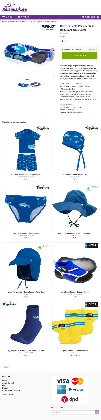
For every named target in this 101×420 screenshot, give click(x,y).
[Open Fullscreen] (54, 75)
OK (97, 412)
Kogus (62, 36)
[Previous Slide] (5, 51)
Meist (4, 385)
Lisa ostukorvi (79, 55)
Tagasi (5, 367)
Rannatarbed (12, 22)
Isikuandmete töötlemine (11, 390)
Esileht (4, 22)
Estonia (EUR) (8, 394)
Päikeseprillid (22, 22)
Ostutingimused (8, 383)
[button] (23, 84)
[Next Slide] (54, 51)
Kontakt (5, 388)
